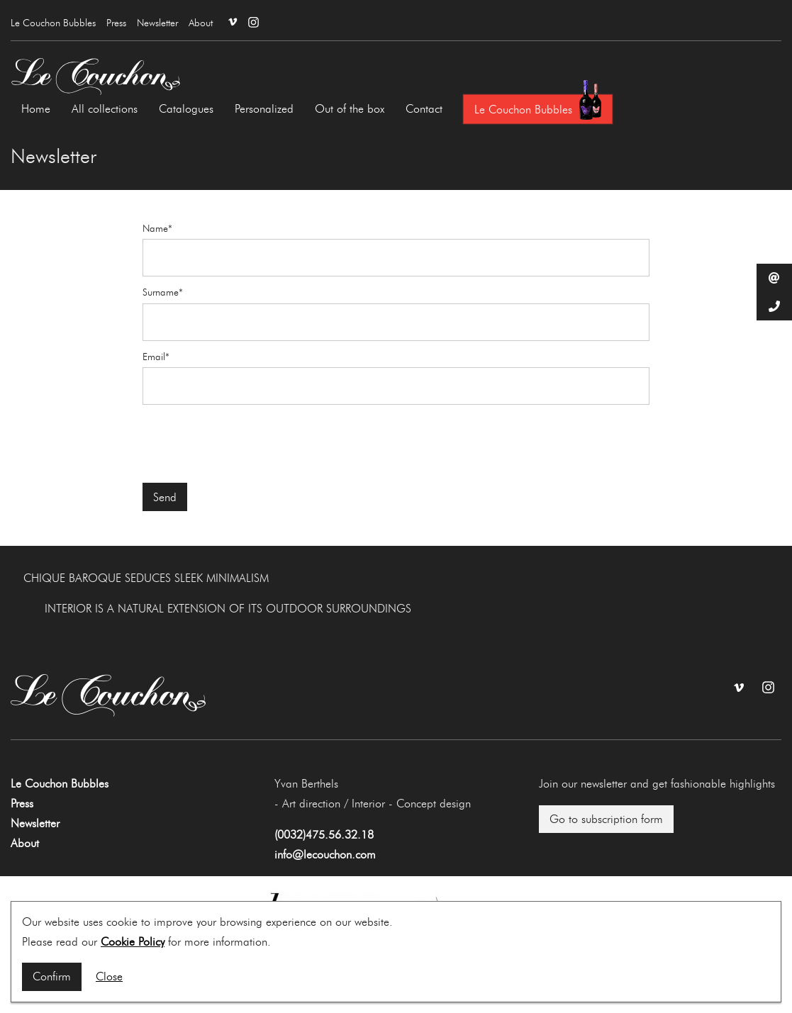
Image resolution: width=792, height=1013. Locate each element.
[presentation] (250, 443)
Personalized (264, 109)
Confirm (52, 976)
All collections (105, 109)
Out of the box (349, 109)
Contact (424, 109)
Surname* (163, 293)
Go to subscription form (606, 819)
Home (35, 109)
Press (116, 23)
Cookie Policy (132, 941)
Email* (156, 357)
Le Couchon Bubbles (53, 23)
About (201, 23)
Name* (157, 229)
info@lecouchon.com (325, 854)
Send (165, 497)
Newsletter (157, 23)
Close (109, 976)
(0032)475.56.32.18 (324, 834)
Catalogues (186, 109)
